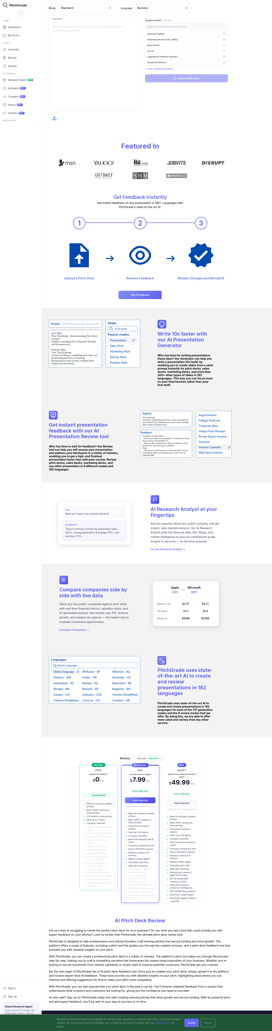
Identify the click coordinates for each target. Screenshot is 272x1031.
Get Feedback (157, 294)
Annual (165, 758)
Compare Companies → (90, 630)
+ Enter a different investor (176, 68)
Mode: (69, 8)
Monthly (142, 758)
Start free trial (156, 800)
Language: (143, 8)
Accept (191, 1022)
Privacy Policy (163, 1022)
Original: (74, 19)
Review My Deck (203, 78)
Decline (208, 1022)
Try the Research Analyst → (184, 549)
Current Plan (115, 795)
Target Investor (175, 20)
